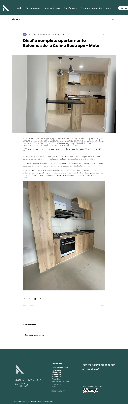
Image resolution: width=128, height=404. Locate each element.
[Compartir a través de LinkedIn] (35, 299)
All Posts (16, 19)
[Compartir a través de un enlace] (40, 299)
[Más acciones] (103, 34)
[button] (113, 19)
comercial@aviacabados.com (98, 364)
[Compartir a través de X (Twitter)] (29, 299)
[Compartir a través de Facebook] (24, 299)
